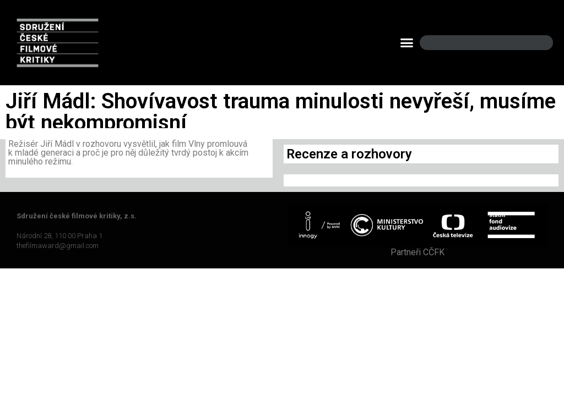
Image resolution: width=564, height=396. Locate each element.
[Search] (535, 42)
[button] (407, 42)
